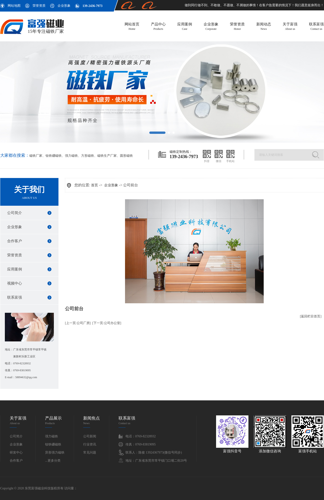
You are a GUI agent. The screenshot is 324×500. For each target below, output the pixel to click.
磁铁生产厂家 (107, 155)
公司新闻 (89, 436)
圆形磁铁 (126, 155)
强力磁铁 (71, 155)
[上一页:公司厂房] (78, 323)
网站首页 (132, 26)
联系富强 (316, 26)
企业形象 (64, 5)
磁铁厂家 (35, 155)
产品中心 (158, 26)
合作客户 (14, 241)
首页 (94, 185)
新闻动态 (263, 26)
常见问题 (89, 452)
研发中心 (16, 452)
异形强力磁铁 (54, 452)
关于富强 (290, 26)
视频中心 (14, 283)
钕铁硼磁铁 (54, 155)
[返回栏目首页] (310, 316)
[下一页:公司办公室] (106, 323)
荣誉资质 (39, 5)
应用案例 (184, 26)
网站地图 (14, 5)
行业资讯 (89, 444)
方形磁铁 (87, 155)
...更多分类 (53, 460)
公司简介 (14, 213)
